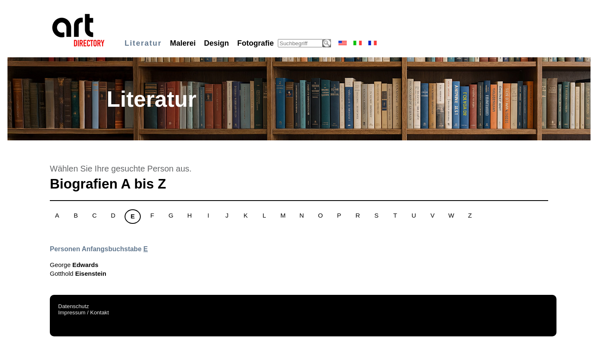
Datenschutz (73, 306)
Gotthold (78, 273)
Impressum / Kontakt (83, 312)
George (74, 264)
